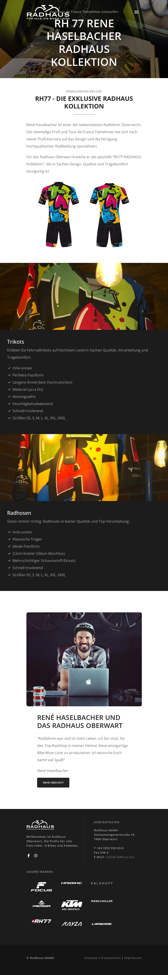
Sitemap (91, 958)
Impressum (133, 958)
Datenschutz (111, 958)
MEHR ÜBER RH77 (53, 782)
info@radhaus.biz (120, 857)
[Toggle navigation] (136, 12)
